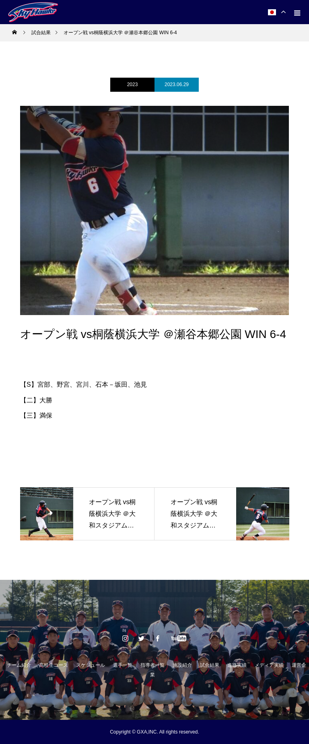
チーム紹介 (19, 665)
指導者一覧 (152, 665)
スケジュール (90, 665)
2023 (132, 84)
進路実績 (237, 665)
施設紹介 (182, 665)
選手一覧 (122, 665)
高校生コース (53, 665)
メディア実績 (269, 665)
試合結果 (209, 665)
